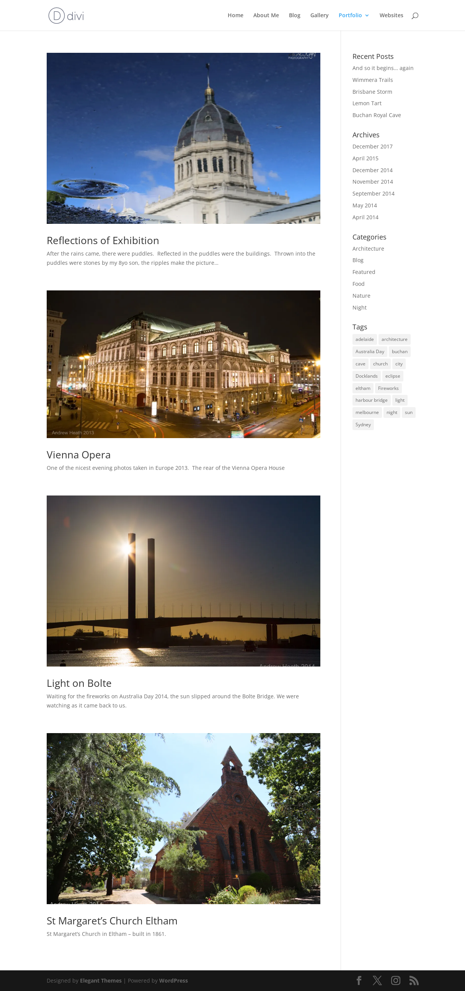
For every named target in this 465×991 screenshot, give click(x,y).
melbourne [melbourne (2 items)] (367, 412)
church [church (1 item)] (380, 363)
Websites (391, 16)
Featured (363, 271)
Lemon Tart (367, 103)
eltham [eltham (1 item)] (363, 388)
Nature (361, 295)
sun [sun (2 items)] (409, 412)
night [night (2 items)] (392, 412)
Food (358, 283)
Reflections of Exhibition (103, 240)
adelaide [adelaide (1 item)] (365, 339)
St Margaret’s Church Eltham (112, 920)
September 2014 (373, 193)
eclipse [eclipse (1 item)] (392, 376)
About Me (266, 16)
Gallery (319, 16)
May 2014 (364, 205)
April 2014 (365, 217)
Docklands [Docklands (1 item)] (367, 376)
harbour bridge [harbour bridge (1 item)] (372, 400)
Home (235, 16)
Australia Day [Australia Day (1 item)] (370, 351)
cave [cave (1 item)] (360, 363)
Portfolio (350, 16)
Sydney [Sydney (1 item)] (363, 424)
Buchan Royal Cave (376, 115)
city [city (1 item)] (399, 363)
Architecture (368, 248)
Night (359, 307)
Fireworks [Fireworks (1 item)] (388, 388)
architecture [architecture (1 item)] (395, 339)
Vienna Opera (79, 454)
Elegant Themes (101, 980)
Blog (294, 16)
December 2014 (372, 170)
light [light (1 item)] (400, 400)
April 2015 (365, 158)
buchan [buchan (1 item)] (400, 351)
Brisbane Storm (372, 91)
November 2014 (372, 181)
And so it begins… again (383, 68)
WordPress (173, 980)
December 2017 (372, 146)
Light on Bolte (79, 683)
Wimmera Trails (372, 79)
